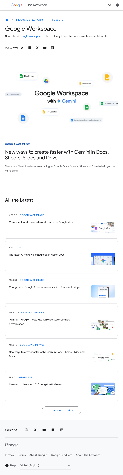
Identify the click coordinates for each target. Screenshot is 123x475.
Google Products (61, 455)
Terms (22, 455)
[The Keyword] (7, 20)
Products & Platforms (30, 19)
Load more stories (62, 410)
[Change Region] (45, 465)
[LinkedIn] (62, 430)
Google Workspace (31, 36)
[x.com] (37, 48)
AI (20, 247)
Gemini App (25, 377)
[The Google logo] (12, 445)
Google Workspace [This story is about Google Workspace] (17, 144)
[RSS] (22, 48)
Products (57, 19)
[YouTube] (44, 430)
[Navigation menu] (5, 5)
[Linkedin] (52, 48)
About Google (38, 455)
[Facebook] (30, 48)
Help (10, 465)
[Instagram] (26, 430)
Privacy (9, 455)
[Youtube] (45, 48)
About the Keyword (88, 455)
